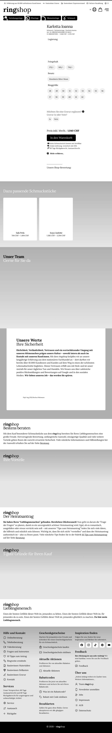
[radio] (52, 50)
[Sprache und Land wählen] (93, 9)
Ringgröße (53, 85)
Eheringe (32, 18)
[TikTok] (95, 644)
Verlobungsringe (13, 18)
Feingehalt (53, 62)
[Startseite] (17, 9)
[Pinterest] (102, 644)
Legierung (53, 39)
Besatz (51, 73)
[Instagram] (88, 644)
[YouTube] (109, 644)
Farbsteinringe (59, 30)
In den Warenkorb (61, 137)
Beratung (44, 443)
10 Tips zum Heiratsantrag (94, 534)
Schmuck (68, 18)
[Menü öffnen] (106, 9)
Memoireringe (50, 18)
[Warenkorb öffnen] (100, 9)
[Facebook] (81, 644)
